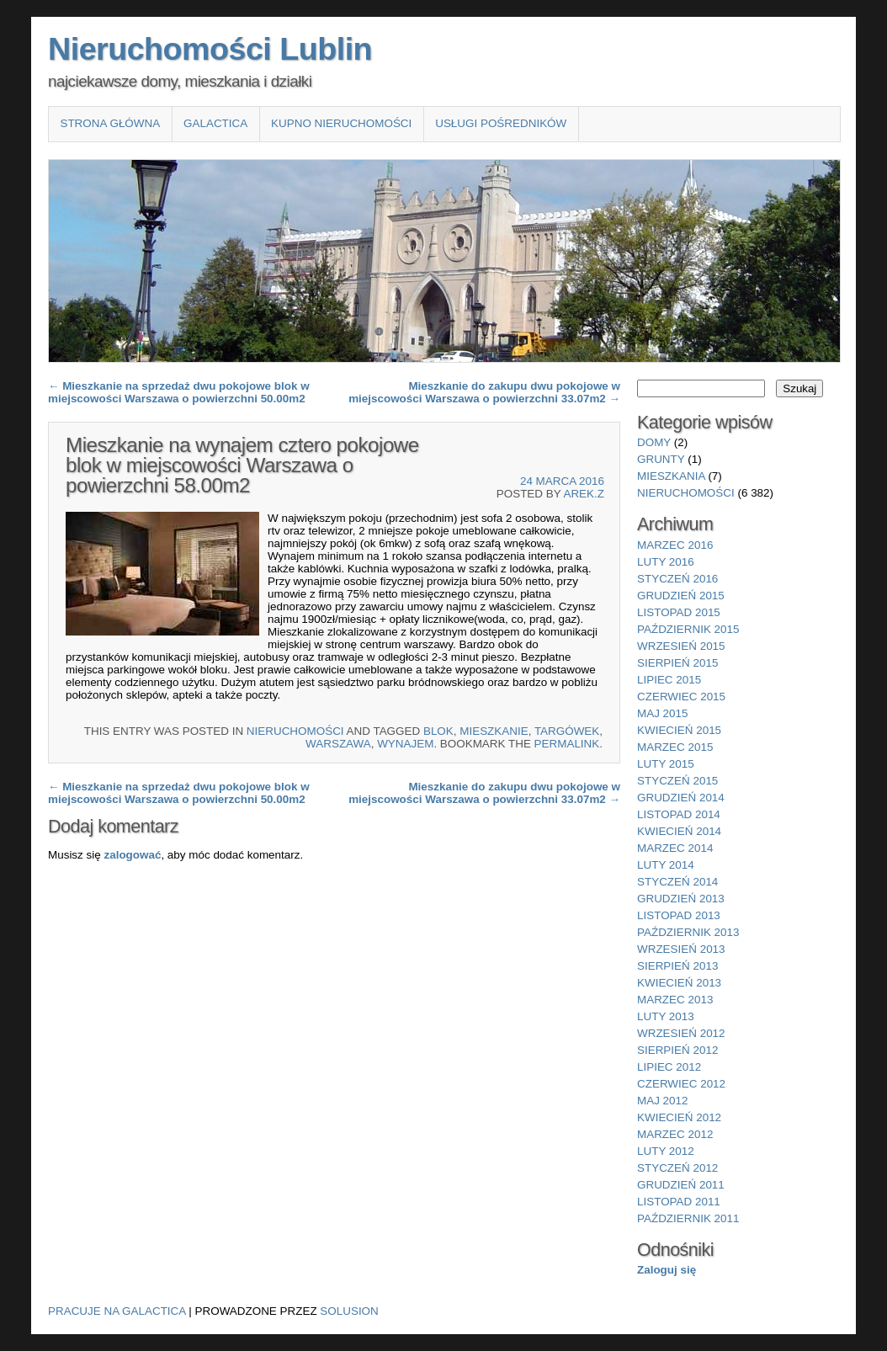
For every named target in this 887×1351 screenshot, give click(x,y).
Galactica (215, 123)
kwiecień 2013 (679, 982)
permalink (567, 743)
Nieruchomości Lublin (210, 48)
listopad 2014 (678, 814)
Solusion (349, 1311)
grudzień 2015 (681, 595)
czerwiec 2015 (681, 696)
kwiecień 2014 (679, 831)
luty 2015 (665, 764)
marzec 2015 (675, 747)
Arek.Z (583, 493)
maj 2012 (662, 1100)
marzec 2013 (675, 999)
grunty (661, 459)
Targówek (566, 731)
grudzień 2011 (681, 1184)
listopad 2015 (678, 612)
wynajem (405, 743)
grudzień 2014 (681, 797)
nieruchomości (295, 731)
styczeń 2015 (677, 780)
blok (438, 731)
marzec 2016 (675, 545)
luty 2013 (665, 1016)
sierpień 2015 (677, 663)
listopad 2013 (678, 915)
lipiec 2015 (669, 679)
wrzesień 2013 (681, 949)
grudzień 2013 (681, 898)
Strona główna (110, 123)
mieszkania (671, 476)
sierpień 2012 (677, 1050)
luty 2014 (665, 865)
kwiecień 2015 (679, 730)
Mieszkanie (493, 731)
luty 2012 (665, 1151)
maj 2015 (662, 713)
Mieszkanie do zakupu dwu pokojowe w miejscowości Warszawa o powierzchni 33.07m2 (484, 392)
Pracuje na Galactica (117, 1311)
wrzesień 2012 (681, 1033)
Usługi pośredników (500, 123)
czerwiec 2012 (681, 1083)
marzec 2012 (675, 1134)
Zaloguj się (666, 1269)
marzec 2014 (675, 848)
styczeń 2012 (677, 1168)
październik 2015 (688, 629)
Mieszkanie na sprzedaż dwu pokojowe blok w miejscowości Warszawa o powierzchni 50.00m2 (179, 392)
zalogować (132, 854)
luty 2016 (665, 562)
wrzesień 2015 (681, 646)
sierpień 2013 (677, 966)
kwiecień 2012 (679, 1117)
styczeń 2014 (677, 881)
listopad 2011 (678, 1201)
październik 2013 (688, 932)
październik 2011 (688, 1218)
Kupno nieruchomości (341, 123)
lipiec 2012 (669, 1067)
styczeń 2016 (677, 578)
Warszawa (338, 743)
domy (654, 442)
